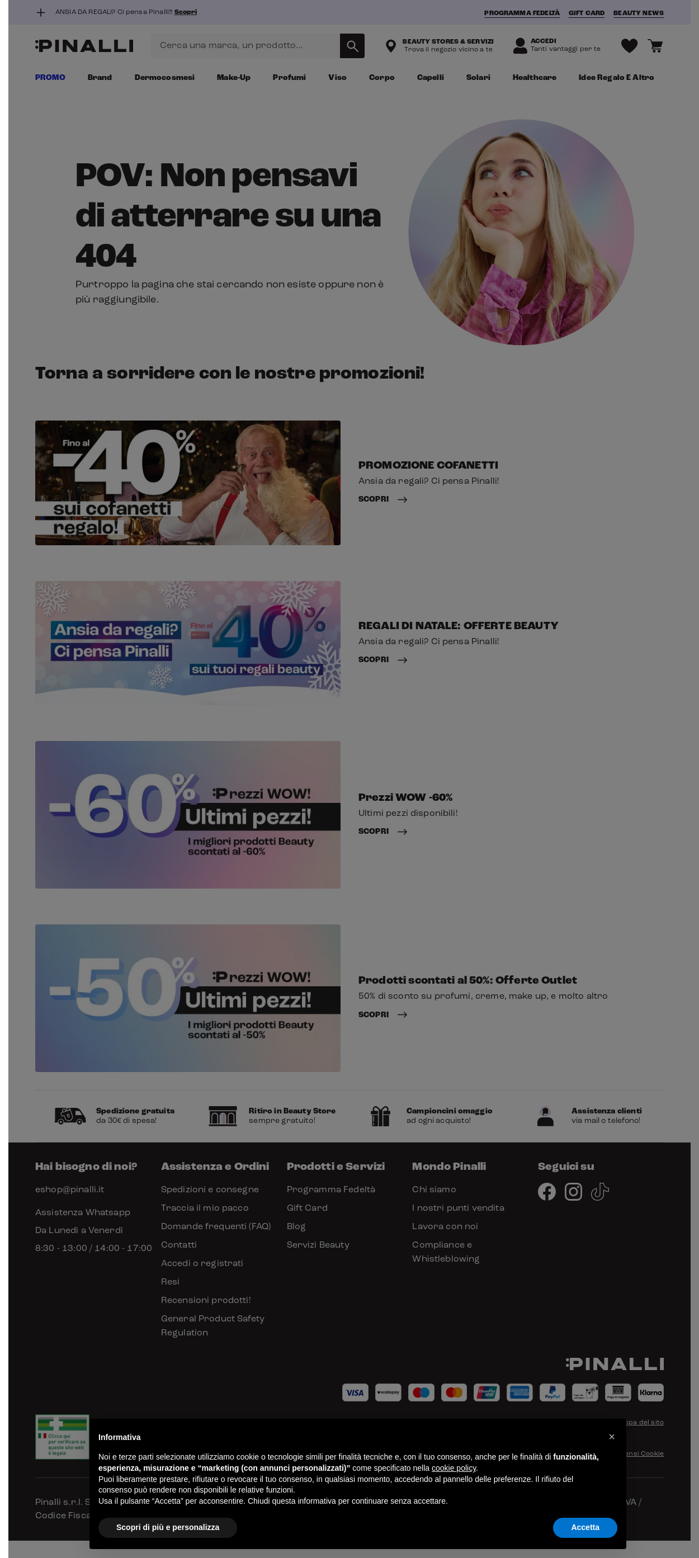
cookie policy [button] (454, 1467)
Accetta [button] (585, 1527)
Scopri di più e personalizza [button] (167, 1527)
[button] (612, 1437)
